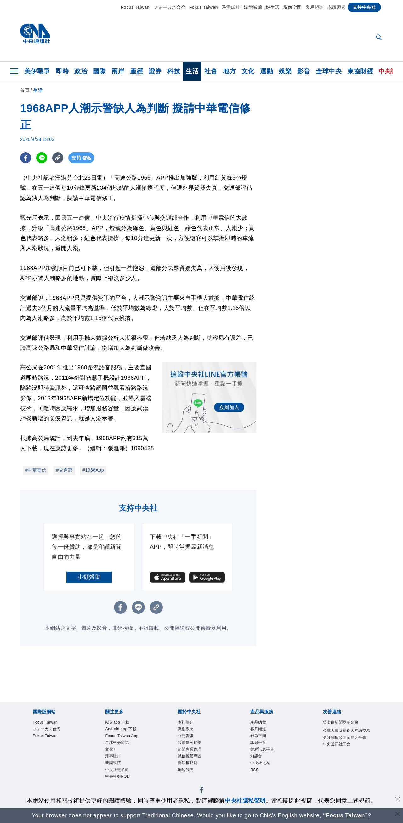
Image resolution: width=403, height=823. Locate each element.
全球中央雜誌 (118, 743)
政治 (80, 71)
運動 (266, 71)
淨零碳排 (231, 7)
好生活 (273, 7)
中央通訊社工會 (338, 752)
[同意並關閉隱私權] (397, 800)
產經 (136, 71)
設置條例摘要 (190, 743)
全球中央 (329, 71)
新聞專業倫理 (190, 750)
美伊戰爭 (37, 71)
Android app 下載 (121, 729)
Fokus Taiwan (203, 7)
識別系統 (186, 729)
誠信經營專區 (190, 757)
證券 (155, 71)
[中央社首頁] (35, 35)
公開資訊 (186, 736)
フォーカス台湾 (169, 7)
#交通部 (64, 470)
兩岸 (117, 71)
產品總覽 (258, 722)
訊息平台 (258, 743)
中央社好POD (118, 778)
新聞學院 (113, 764)
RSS (254, 772)
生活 (192, 71)
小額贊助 (89, 577)
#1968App (93, 470)
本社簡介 (186, 722)
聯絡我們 (186, 772)
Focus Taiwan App (122, 736)
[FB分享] (25, 157)
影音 (303, 71)
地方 (229, 71)
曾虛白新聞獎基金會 (342, 722)
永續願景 (336, 7)
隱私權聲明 (188, 764)
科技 (173, 71)
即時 (62, 71)
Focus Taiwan (135, 7)
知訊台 (256, 757)
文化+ (110, 750)
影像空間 (292, 7)
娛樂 (285, 71)
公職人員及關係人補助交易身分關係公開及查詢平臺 (346, 738)
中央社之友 (261, 764)
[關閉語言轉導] (397, 814)
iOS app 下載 (117, 722)
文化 (247, 71)
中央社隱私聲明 (245, 801)
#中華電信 (35, 470)
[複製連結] (57, 157)
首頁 (24, 90)
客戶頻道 (314, 7)
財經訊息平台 (263, 750)
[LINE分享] (41, 157)
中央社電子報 (118, 772)
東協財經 (360, 71)
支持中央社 (364, 7)
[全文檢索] (379, 37)
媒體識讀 (253, 7)
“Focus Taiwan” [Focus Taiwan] (345, 815)
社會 (210, 71)
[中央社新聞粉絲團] (201, 793)
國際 (99, 71)
